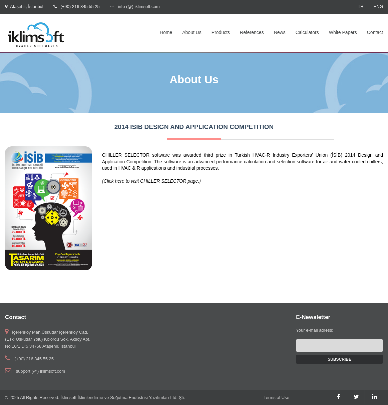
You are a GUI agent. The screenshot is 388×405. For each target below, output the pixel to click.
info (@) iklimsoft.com (138, 6)
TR (360, 6)
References (252, 32)
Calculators (307, 32)
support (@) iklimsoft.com (40, 371)
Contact (375, 32)
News (280, 32)
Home (166, 32)
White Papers (343, 32)
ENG (378, 6)
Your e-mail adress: (314, 330)
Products (221, 32)
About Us (192, 32)
